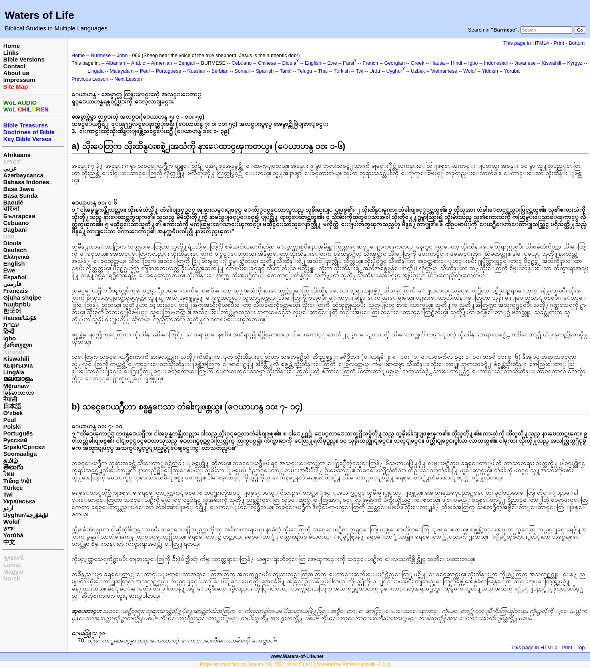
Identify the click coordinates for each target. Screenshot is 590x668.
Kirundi (13, 351)
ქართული (17, 345)
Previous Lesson (90, 79)
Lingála (13, 372)
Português (18, 433)
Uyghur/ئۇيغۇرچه (25, 514)
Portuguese (168, 71)
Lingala (96, 71)
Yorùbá (13, 535)
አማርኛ (12, 161)
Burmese (101, 55)
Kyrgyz (574, 63)
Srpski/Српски (24, 446)
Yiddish (490, 71)
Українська (19, 501)
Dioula (12, 243)
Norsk (11, 578)
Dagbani (15, 229)
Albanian (115, 63)
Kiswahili (16, 358)
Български (19, 216)
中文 (9, 542)
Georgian (394, 63)
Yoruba (512, 71)
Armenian (161, 63)
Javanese (525, 63)
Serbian (220, 71)
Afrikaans (16, 154)
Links (11, 52)
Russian (196, 71)
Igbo (9, 338)
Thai (323, 71)
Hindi (456, 63)
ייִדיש (8, 528)
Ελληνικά (16, 256)
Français (15, 290)
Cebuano (16, 222)
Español (14, 277)
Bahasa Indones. (27, 182)
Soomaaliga (20, 453)
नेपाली (10, 399)
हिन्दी (8, 331)
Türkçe (13, 487)
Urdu (374, 71)
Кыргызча (18, 365)
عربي (10, 168)
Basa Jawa (18, 188)
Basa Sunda (20, 195)
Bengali (186, 63)
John (122, 55)
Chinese (267, 63)
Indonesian (496, 63)
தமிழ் (10, 460)
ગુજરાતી (13, 558)
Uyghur (394, 71)
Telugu (304, 71)
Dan (8, 236)
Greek (418, 63)
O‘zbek (13, 413)
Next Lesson (128, 79)
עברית (11, 324)
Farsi (348, 63)
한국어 (12, 311)
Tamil (285, 71)
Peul (9, 419)
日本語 (12, 406)
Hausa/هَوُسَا (19, 317)
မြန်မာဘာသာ (18, 392)
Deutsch (15, 250)
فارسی (12, 283)
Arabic (138, 63)
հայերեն (17, 304)
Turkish (342, 71)
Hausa (438, 63)
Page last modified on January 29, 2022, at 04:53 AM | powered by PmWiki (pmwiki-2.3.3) (295, 664)
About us (16, 73)
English (14, 263)
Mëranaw (16, 385)
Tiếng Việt (17, 480)
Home (11, 45)
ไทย (8, 474)
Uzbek (418, 71)
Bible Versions (23, 59)
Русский (15, 440)
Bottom (577, 43)
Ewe (9, 270)
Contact (14, 66)
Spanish (265, 71)
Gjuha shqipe (22, 297)
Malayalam (122, 71)
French (370, 63)
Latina (12, 564)
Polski (12, 426)
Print (559, 43)
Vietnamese (444, 71)
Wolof (11, 521)
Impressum (19, 79)
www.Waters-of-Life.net (297, 656)
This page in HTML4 (526, 43)
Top (580, 647)
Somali (242, 71)
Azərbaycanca (23, 175)
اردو (8, 508)
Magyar (13, 571)
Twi (8, 494)
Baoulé (13, 202)
